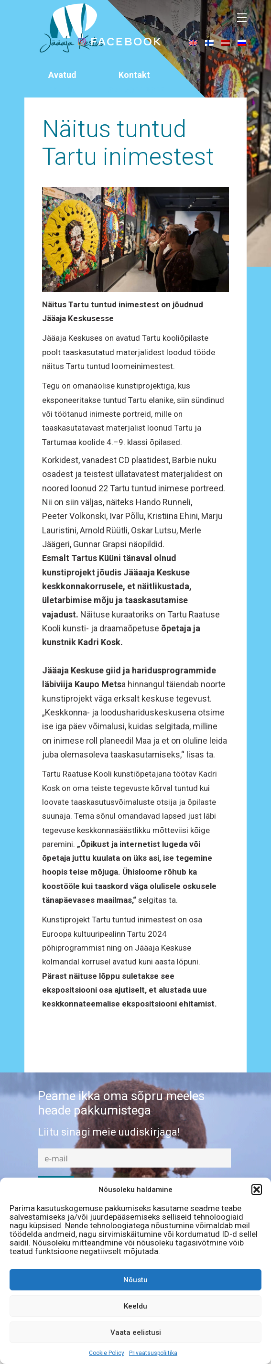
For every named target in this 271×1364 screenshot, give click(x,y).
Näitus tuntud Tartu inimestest (128, 143)
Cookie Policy (106, 1353)
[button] (256, 1189)
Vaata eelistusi (135, 1332)
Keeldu (135, 1306)
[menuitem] (193, 42)
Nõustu (135, 1280)
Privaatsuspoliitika (153, 1353)
